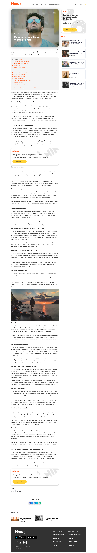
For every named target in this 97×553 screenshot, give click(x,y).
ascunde (20, 59)
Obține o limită (78, 4)
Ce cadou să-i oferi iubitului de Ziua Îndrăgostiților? (74, 73)
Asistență (71, 545)
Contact (54, 545)
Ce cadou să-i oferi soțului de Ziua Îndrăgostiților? (77, 52)
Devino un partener (58, 534)
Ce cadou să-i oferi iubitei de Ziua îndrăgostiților (76, 84)
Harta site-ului (56, 541)
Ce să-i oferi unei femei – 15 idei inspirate (51, 519)
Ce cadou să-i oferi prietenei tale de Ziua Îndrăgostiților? (75, 42)
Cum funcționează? (74, 534)
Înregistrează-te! (19, 161)
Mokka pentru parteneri (54, 4)
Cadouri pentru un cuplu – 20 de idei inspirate (25, 520)
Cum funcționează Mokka (39, 4)
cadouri (13, 491)
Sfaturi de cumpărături (20, 33)
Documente (55, 538)
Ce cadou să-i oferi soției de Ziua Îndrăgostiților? (76, 63)
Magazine (71, 538)
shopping (19, 491)
